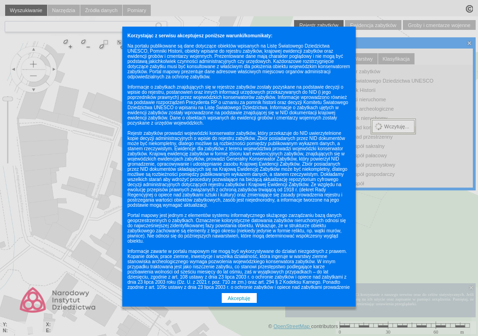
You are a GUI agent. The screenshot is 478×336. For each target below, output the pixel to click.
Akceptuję (239, 298)
